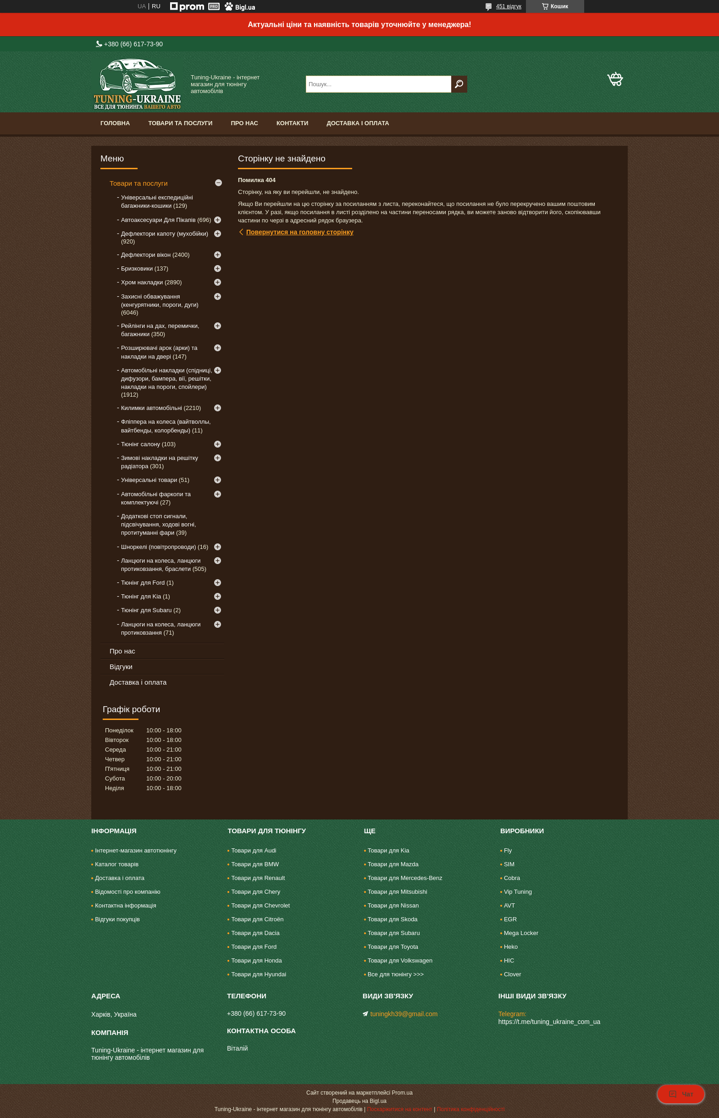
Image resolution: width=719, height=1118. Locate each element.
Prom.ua (402, 1093)
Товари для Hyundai (258, 974)
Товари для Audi (253, 850)
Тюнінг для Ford (143, 582)
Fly (508, 850)
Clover (512, 974)
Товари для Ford (254, 946)
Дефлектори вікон (146, 254)
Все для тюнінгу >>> (396, 974)
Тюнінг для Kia (141, 596)
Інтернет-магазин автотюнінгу (136, 850)
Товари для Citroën (257, 919)
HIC (509, 960)
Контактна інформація (125, 905)
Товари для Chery (255, 891)
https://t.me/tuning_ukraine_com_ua (549, 1021)
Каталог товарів (116, 864)
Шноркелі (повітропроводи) (158, 546)
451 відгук (508, 6)
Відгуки (121, 666)
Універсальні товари (149, 479)
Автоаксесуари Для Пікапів (158, 219)
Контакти (293, 123)
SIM (509, 864)
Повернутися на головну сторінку (300, 232)
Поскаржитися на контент (399, 1109)
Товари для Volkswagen (400, 960)
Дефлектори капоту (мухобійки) (164, 233)
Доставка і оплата (357, 123)
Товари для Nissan (393, 905)
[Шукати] (459, 84)
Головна (115, 123)
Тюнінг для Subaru (146, 610)
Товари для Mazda (393, 864)
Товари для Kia (388, 850)
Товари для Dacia (255, 933)
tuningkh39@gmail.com (404, 1014)
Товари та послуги (180, 123)
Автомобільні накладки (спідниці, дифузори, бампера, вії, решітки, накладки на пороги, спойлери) (166, 378)
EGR (510, 919)
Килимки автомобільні (151, 407)
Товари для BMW (255, 864)
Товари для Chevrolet (260, 905)
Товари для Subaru (394, 933)
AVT (509, 905)
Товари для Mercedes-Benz (405, 877)
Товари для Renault (258, 877)
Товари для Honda (256, 960)
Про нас (244, 123)
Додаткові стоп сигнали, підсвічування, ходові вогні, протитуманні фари (158, 524)
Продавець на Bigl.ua (359, 1101)
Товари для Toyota (393, 946)
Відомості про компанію (127, 891)
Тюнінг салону (140, 444)
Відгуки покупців (117, 919)
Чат (681, 1094)
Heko (511, 946)
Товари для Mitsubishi (397, 891)
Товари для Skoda (393, 919)
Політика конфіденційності (471, 1109)
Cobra (512, 877)
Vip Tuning (518, 891)
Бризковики (137, 268)
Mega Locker (521, 933)
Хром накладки (142, 282)
